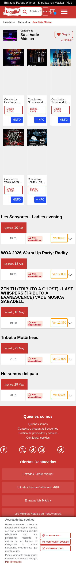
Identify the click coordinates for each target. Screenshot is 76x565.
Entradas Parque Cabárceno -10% (38, 487)
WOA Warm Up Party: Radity (22, 180)
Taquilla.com (10, 8)
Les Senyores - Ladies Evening (23, 101)
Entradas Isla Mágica (51, 2)
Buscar (45, 11)
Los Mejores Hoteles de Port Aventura (37, 513)
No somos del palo (39, 101)
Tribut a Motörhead (63, 101)
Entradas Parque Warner (19, 2)
